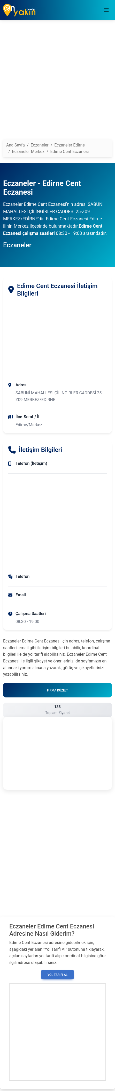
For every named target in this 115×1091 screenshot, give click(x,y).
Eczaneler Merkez (28, 151)
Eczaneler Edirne (69, 145)
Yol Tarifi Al (58, 975)
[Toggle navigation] (106, 10)
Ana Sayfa (15, 145)
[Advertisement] (57, 81)
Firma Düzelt (57, 690)
